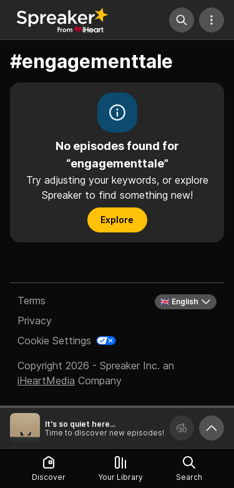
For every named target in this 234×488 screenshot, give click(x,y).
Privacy (34, 320)
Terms (31, 300)
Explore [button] (117, 219)
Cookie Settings (54, 340)
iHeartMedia (46, 380)
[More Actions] (211, 19)
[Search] (181, 19)
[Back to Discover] (62, 19)
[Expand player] (211, 428)
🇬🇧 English (185, 302)
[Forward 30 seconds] (181, 428)
